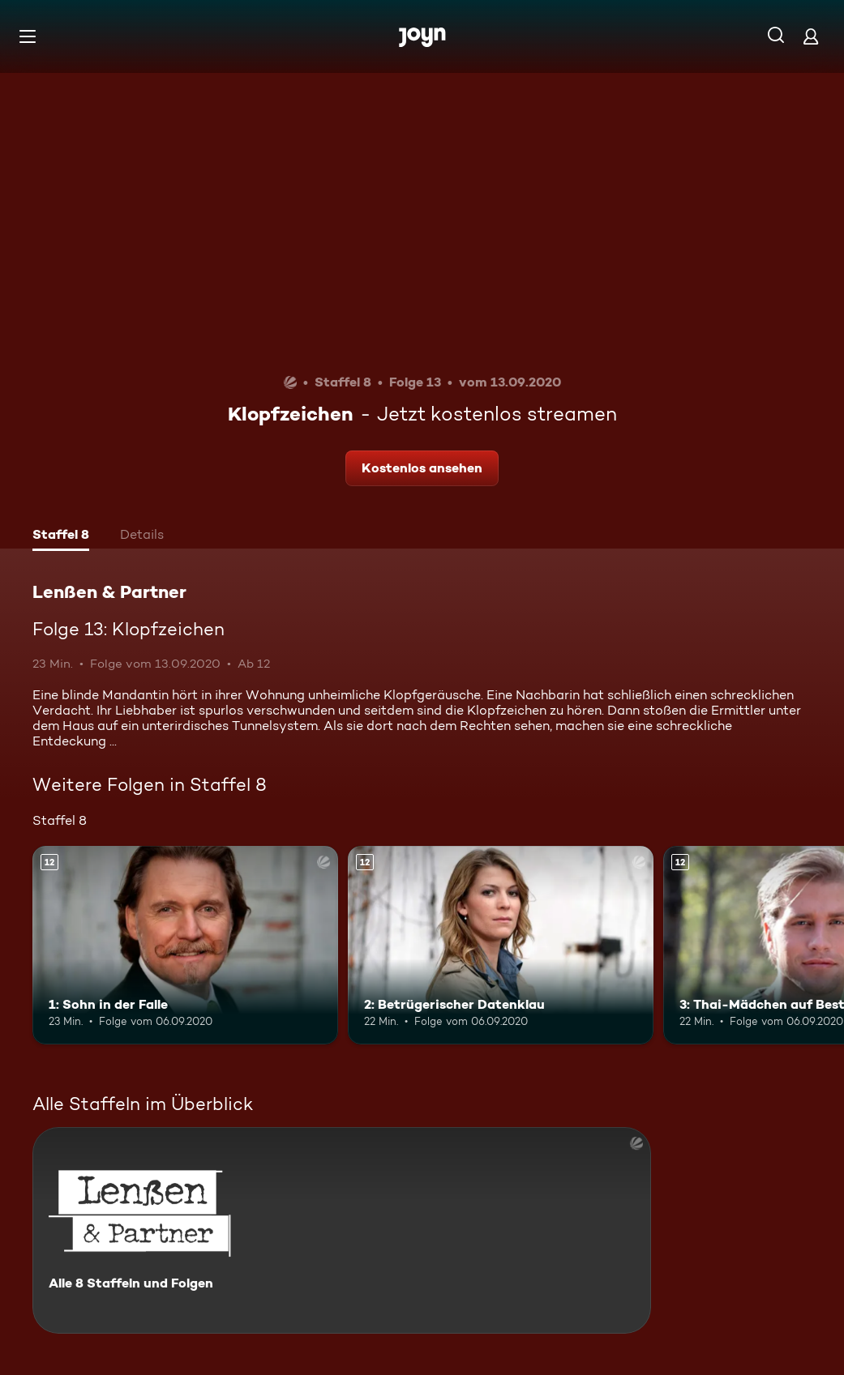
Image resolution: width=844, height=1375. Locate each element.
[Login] (810, 36)
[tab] (60, 536)
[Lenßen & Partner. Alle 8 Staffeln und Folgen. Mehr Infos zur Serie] (341, 1230)
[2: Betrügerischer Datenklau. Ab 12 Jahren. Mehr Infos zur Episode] (500, 945)
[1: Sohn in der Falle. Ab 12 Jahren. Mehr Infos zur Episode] (185, 945)
